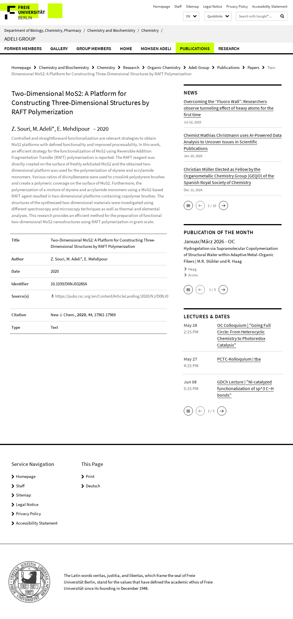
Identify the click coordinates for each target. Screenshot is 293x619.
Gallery (59, 48)
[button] (191, 16)
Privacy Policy (237, 6)
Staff (178, 6)
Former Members (23, 48)
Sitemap (192, 6)
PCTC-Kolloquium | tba (239, 358)
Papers (253, 67)
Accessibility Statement (269, 6)
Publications (195, 48)
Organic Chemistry (164, 67)
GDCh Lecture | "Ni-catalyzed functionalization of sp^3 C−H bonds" (245, 387)
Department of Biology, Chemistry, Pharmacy (44, 30)
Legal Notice (212, 6)
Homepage (161, 6)
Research (228, 48)
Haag (192, 269)
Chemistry (152, 30)
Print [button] (90, 475)
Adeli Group (19, 38)
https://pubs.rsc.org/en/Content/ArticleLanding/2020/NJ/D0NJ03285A (117, 296)
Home (126, 48)
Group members (93, 48)
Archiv (193, 274)
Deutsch (93, 485)
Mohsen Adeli (156, 48)
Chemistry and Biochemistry (113, 30)
